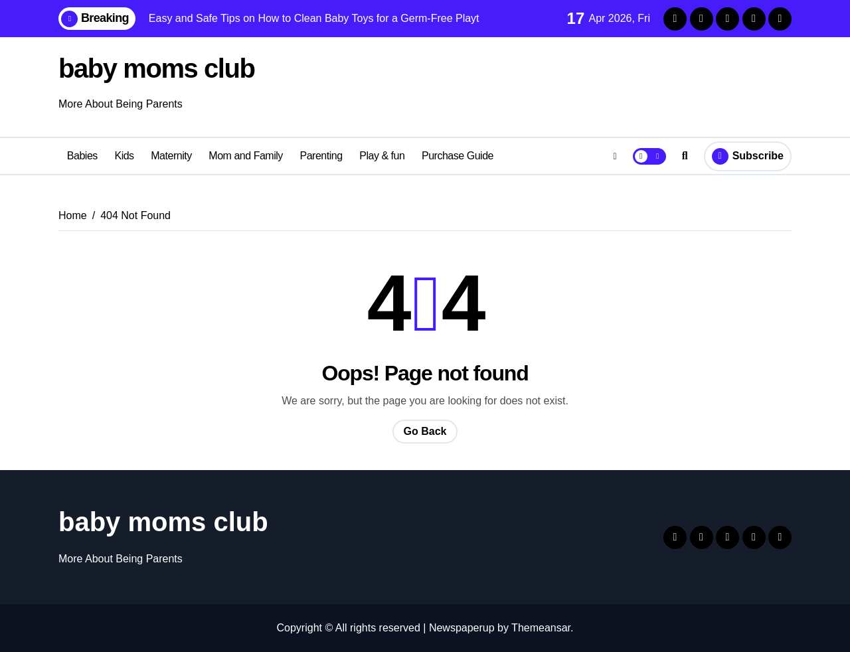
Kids (123, 155)
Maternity (171, 155)
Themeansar (540, 627)
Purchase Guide (457, 155)
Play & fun (381, 155)
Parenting (320, 155)
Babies (82, 155)
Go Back (425, 431)
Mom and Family (246, 155)
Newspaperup (462, 627)
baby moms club (156, 68)
